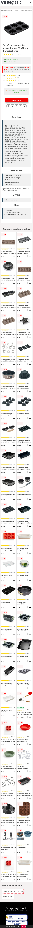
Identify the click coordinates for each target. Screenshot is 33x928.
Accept (23, 926)
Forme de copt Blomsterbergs (23, 10)
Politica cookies (22, 910)
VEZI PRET (16, 100)
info (14, 256)
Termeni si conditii (13, 908)
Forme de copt (8, 896)
